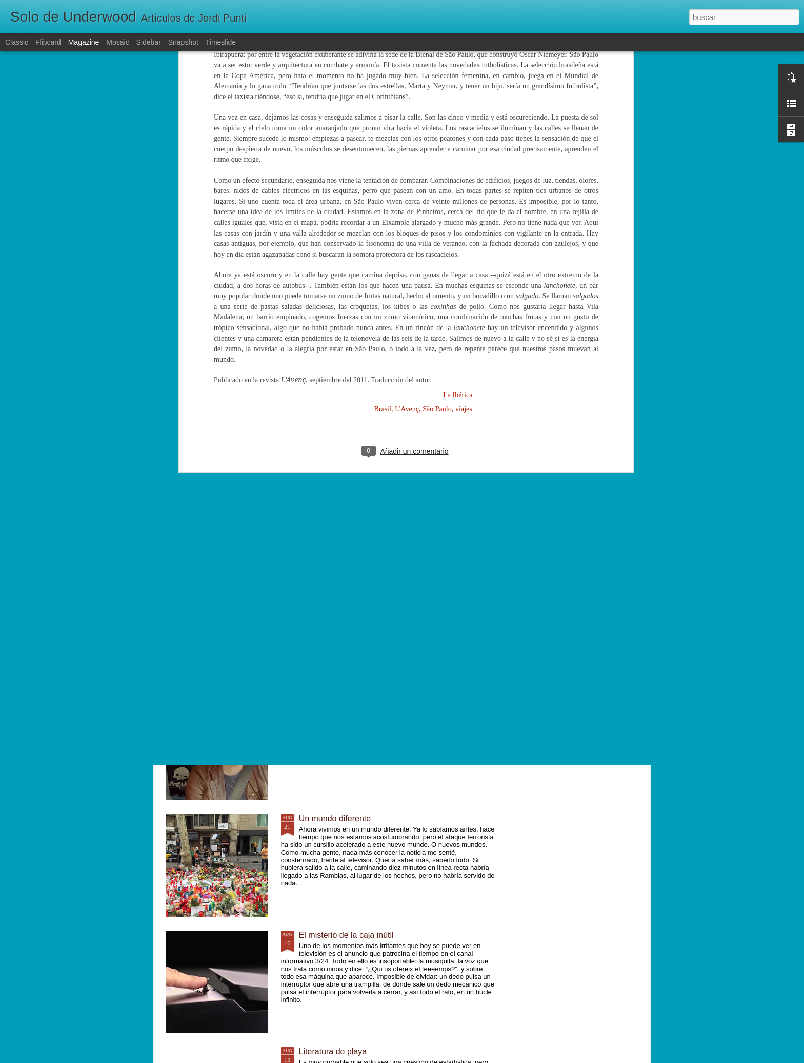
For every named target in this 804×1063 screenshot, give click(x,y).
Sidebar (148, 42)
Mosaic (117, 42)
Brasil (382, 232)
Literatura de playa (333, 1051)
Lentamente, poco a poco (345, 702)
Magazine (83, 42)
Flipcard (48, 42)
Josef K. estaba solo (336, 585)
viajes (463, 232)
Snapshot (183, 42)
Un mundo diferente (335, 818)
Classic (16, 42)
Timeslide (221, 42)
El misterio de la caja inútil (346, 935)
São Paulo (437, 232)
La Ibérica (457, 218)
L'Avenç (407, 232)
